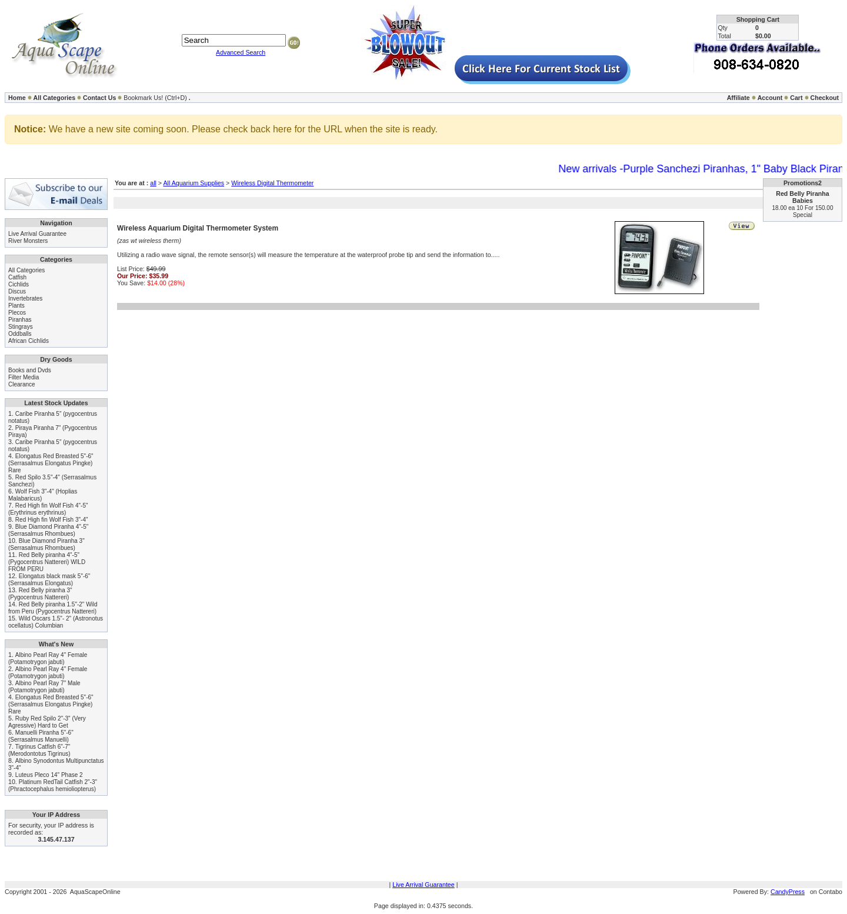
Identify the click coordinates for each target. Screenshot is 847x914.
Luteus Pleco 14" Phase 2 (49, 775)
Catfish (17, 277)
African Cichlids (28, 341)
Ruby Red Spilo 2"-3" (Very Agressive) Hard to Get (47, 722)
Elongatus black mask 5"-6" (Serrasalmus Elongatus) (49, 579)
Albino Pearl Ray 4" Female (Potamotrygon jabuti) (47, 658)
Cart (796, 97)
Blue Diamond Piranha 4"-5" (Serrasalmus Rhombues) (48, 530)
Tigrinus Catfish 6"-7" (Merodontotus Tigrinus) (39, 750)
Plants (16, 305)
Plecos (17, 312)
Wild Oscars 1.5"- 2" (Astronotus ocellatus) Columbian (55, 622)
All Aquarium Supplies (193, 182)
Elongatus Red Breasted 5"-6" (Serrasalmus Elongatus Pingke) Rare (51, 463)
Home (17, 97)
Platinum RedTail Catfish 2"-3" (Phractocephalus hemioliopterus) (52, 785)
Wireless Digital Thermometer (272, 182)
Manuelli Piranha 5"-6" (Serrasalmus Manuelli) (41, 736)
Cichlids (18, 284)
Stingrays (20, 326)
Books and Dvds (29, 370)
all (153, 182)
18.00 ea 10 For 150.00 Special (802, 211)
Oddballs (19, 334)
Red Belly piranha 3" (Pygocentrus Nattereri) (40, 594)
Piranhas (19, 319)
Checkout (824, 97)
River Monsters (28, 241)
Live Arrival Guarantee (37, 234)
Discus (17, 291)
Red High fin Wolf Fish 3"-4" (51, 519)
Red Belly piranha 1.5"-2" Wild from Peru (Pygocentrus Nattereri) (53, 608)
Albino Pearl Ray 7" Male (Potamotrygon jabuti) (44, 686)
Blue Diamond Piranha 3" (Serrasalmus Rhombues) (46, 544)
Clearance (21, 384)
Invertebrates (25, 298)
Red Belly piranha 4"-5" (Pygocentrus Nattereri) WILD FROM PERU (46, 562)
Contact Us (99, 97)
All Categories (55, 97)
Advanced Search (240, 52)
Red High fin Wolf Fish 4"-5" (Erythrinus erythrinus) (48, 509)
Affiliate (738, 97)
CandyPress (788, 891)
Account (770, 97)
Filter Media (23, 377)
